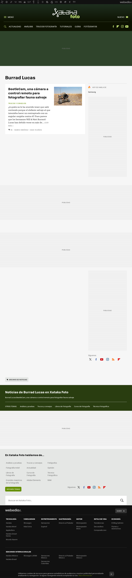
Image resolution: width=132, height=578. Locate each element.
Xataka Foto (66, 13)
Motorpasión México (81, 556)
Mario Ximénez (21, 130)
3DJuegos (27, 523)
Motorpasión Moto (81, 527)
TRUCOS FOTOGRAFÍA (46, 26)
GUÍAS (78, 26)
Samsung (92, 92)
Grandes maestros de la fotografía (14, 481)
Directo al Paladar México (66, 556)
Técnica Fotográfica (101, 406)
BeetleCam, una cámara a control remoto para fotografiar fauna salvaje (28, 92)
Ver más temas (13, 489)
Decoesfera (98, 526)
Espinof (44, 526)
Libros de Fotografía (63, 406)
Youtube (126, 26)
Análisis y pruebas (27, 406)
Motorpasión (81, 523)
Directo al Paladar (66, 523)
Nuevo (120, 17)
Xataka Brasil (11, 559)
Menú (11, 17)
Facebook (113, 26)
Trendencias (99, 523)
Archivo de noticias (18, 379)
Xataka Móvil (11, 526)
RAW (50, 480)
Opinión (51, 467)
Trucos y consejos (17, 103)
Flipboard (117, 26)
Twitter (90, 359)
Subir (119, 511)
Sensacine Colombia (45, 562)
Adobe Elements (34, 480)
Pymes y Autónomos (116, 527)
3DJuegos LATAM (30, 555)
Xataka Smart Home (11, 534)
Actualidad (31, 467)
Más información (85, 575)
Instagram (122, 26)
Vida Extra (28, 526)
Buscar (122, 500)
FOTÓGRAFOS (90, 26)
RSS (113, 359)
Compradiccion (100, 530)
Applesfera (10, 530)
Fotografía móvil (13, 467)
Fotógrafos (52, 462)
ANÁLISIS (28, 26)
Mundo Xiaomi (11, 539)
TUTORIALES (66, 26)
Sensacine (45, 523)
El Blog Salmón (117, 523)
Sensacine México (45, 556)
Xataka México (12, 555)
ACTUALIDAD (15, 26)
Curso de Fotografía (82, 406)
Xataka (9, 523)
